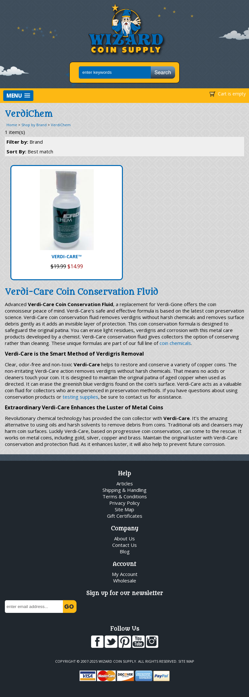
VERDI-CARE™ (67, 256)
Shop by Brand (34, 124)
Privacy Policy (124, 503)
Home (11, 124)
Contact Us (124, 545)
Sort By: (29, 151)
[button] (18, 95)
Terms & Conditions (124, 496)
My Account (124, 574)
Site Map (124, 509)
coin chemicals (175, 343)
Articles (124, 483)
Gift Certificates (124, 516)
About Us (124, 538)
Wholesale (124, 580)
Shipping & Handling (124, 490)
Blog (125, 551)
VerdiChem (61, 124)
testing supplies (80, 396)
